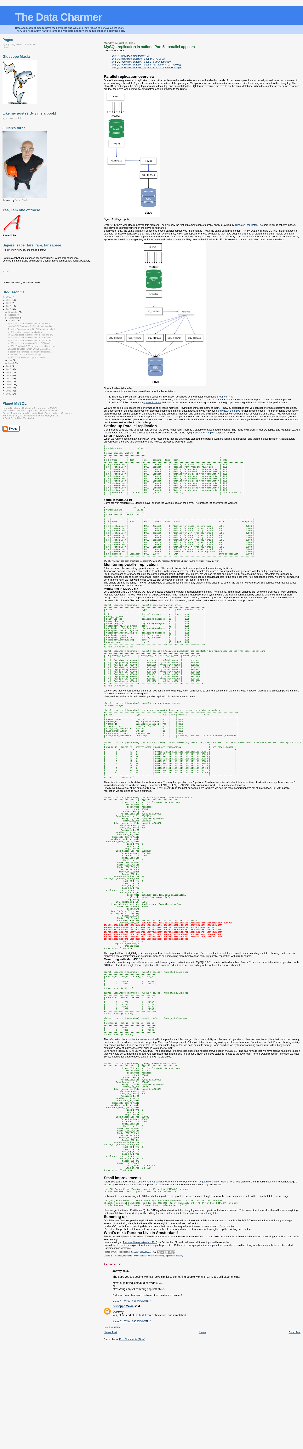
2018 (9, 300)
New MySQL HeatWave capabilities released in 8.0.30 (30, 410)
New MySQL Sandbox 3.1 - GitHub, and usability (30, 326)
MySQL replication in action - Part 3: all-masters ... (30, 337)
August (12, 320)
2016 (9, 306)
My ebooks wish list (13, 118)
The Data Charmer (58, 17)
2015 (9, 309)
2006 (9, 390)
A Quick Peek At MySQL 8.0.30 (18, 418)
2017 (9, 303)
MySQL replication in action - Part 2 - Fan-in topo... (31, 340)
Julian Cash (21, 200)
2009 (9, 381)
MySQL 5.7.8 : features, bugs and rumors (26, 357)
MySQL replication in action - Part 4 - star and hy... (30, 335)
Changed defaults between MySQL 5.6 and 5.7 (29, 349)
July (11, 360)
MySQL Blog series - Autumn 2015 (20, 44)
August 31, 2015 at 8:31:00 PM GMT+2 (131, 1403)
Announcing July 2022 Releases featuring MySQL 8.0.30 (31, 415)
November (14, 312)
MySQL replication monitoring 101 (130, 55)
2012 (9, 372)
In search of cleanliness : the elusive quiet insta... (30, 352)
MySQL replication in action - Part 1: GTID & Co (138, 58)
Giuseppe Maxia (123, 1407)
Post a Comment (112, 1428)
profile (6, 271)
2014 (9, 366)
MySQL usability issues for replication (25, 332)
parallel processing (156, 1357)
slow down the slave (229, 410)
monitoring (128, 1357)
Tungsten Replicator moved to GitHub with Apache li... (32, 329)
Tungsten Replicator (246, 224)
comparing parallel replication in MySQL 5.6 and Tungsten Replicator (181, 1281)
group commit (224, 396)
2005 (9, 393)
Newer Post (110, 1433)
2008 (9, 384)
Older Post (294, 1433)
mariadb (118, 1357)
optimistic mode (152, 402)
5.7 (112, 1357)
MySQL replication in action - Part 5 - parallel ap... (30, 323)
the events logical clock (197, 399)
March (12, 363)
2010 (9, 378)
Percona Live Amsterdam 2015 (140, 1343)
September (14, 318)
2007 (9, 387)
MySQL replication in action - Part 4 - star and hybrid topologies (146, 67)
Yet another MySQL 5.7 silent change (24, 354)
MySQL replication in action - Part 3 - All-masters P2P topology (146, 64)
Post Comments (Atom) (132, 1440)
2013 (9, 369)
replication (169, 1357)
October (13, 315)
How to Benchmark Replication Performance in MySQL (30, 408)
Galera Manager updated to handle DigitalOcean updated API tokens (37, 413)
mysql (136, 1357)
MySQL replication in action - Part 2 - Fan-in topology (140, 61)
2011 (9, 375)
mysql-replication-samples (200, 432)
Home (202, 1433)
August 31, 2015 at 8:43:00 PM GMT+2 (131, 1423)
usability (179, 1357)
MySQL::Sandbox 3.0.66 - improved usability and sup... (33, 346)
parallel (143, 1357)
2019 (9, 297)
